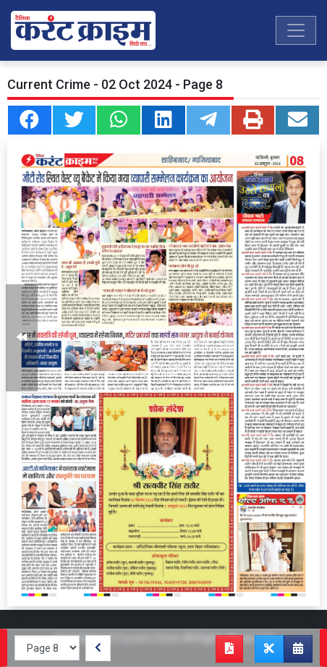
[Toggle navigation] (296, 30)
